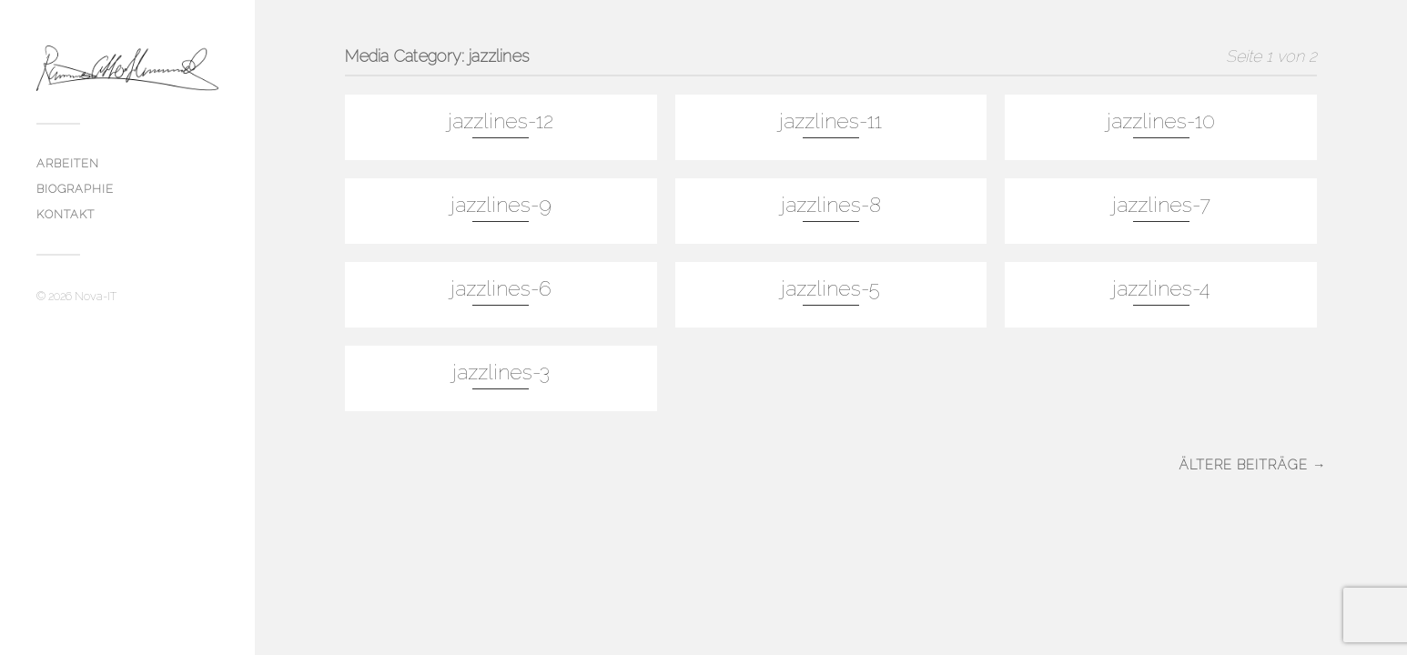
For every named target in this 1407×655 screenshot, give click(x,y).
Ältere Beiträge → (1252, 464)
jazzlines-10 (1161, 121)
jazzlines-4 (1161, 288)
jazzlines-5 (830, 288)
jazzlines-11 (830, 121)
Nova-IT (95, 296)
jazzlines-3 (501, 372)
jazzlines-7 (1161, 205)
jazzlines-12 (500, 121)
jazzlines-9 (501, 205)
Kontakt (65, 214)
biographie (75, 189)
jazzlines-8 (831, 205)
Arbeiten (67, 163)
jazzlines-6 (501, 288)
